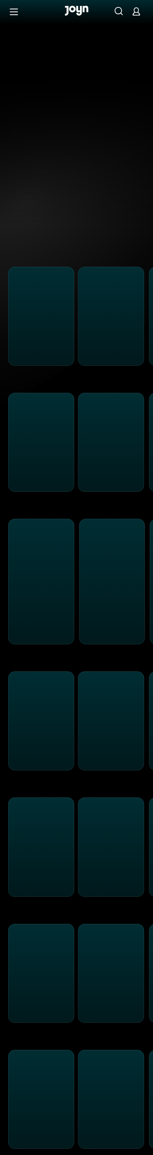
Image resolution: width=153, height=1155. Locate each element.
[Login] (136, 11)
